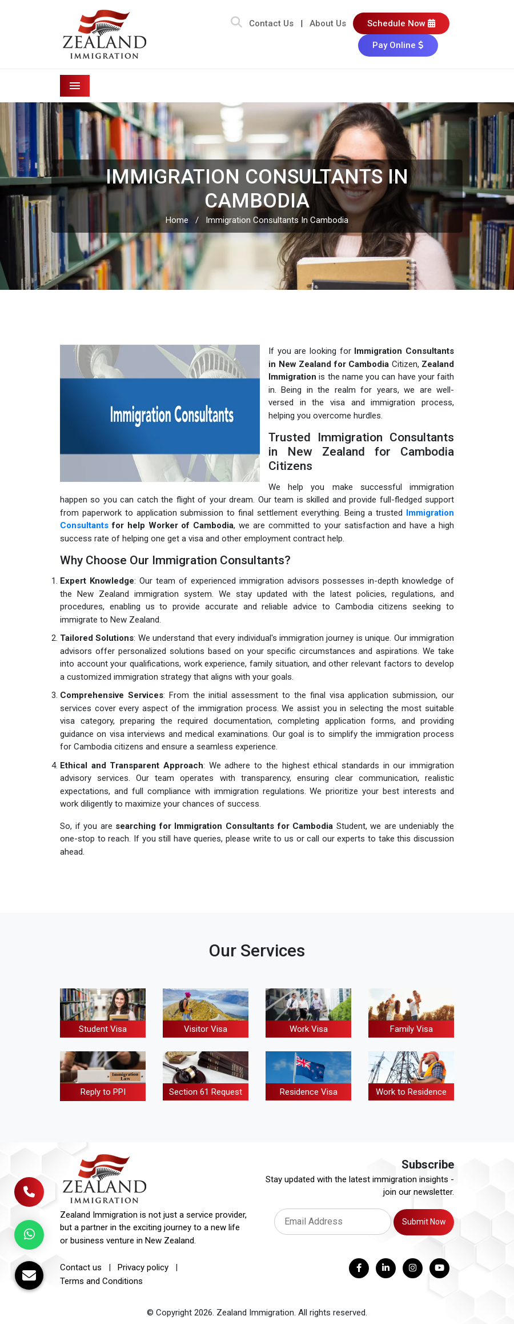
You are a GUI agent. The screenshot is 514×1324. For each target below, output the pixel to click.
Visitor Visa (205, 1029)
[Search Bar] (236, 23)
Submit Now (424, 1221)
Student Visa (103, 1029)
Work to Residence (411, 1092)
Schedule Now (401, 23)
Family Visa (411, 1029)
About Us (328, 23)
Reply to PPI (103, 1092)
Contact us (81, 1267)
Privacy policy (143, 1267)
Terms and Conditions (101, 1281)
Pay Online (398, 45)
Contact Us (271, 23)
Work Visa (309, 1029)
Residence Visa (309, 1092)
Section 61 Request (205, 1092)
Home (177, 220)
